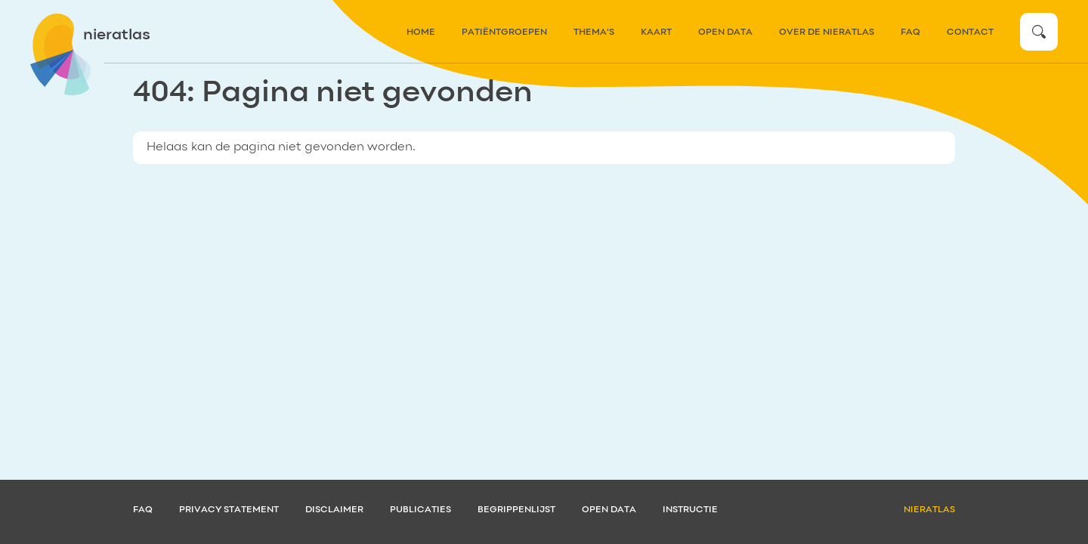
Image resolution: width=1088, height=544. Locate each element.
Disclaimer (334, 510)
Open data (725, 32)
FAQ (910, 32)
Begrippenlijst (516, 510)
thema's (593, 32)
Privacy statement (229, 510)
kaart (656, 32)
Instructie (690, 510)
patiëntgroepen (504, 32)
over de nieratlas (826, 32)
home (420, 32)
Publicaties (420, 510)
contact (970, 32)
